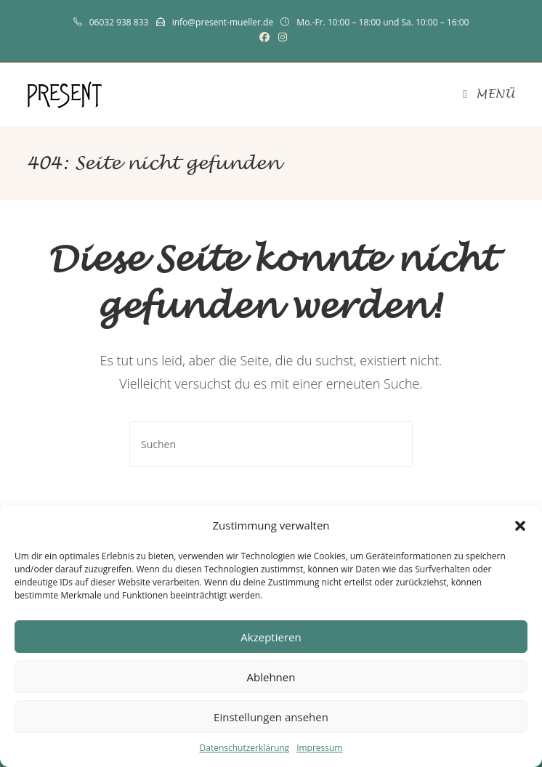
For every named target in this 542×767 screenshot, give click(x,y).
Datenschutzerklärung (245, 748)
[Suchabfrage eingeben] (271, 444)
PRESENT (64, 94)
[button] (520, 526)
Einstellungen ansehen (271, 717)
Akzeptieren (270, 637)
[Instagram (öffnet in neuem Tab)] (280, 37)
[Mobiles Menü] (488, 94)
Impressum (319, 748)
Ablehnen (271, 677)
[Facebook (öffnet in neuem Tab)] (264, 37)
